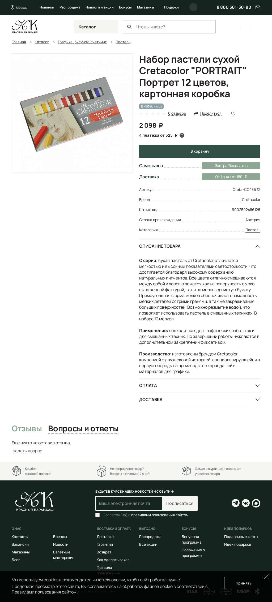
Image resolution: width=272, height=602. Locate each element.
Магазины (145, 7)
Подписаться (179, 503)
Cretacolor (251, 199)
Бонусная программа (192, 539)
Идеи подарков (237, 544)
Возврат (104, 551)
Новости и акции (100, 7)
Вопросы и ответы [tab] (83, 428)
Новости (60, 544)
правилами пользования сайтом (160, 514)
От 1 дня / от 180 (224, 176)
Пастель (252, 229)
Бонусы (125, 7)
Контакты (20, 536)
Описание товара (160, 246)
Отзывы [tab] (27, 428)
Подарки (171, 7)
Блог (16, 559)
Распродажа (70, 7)
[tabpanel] (136, 447)
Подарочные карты (241, 536)
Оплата (148, 385)
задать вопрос (27, 451)
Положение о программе (193, 552)
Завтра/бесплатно (231, 165)
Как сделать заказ (113, 559)
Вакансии (20, 544)
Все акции (148, 544)
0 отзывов (177, 113)
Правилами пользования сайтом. (45, 592)
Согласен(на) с (146, 515)
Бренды (60, 536)
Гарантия (105, 544)
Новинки (47, 7)
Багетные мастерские (63, 554)
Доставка (151, 399)
